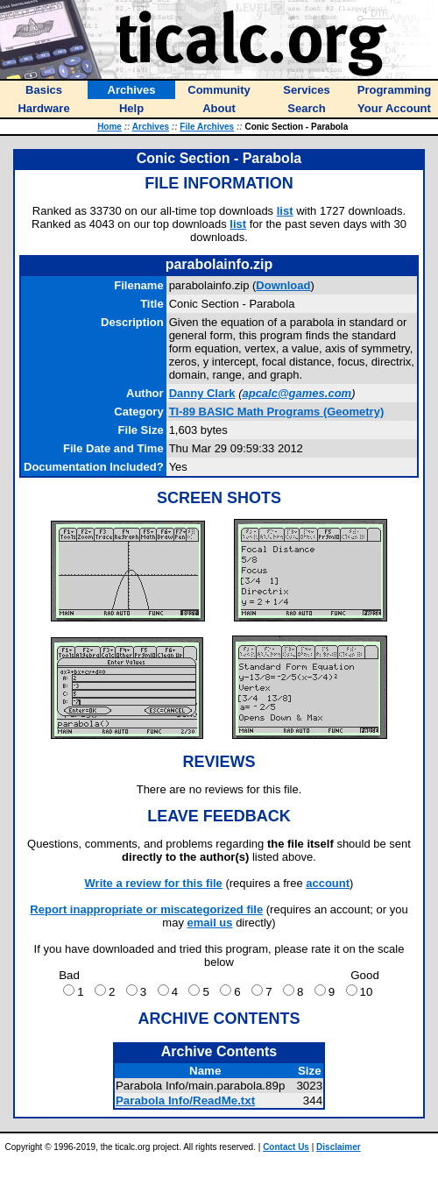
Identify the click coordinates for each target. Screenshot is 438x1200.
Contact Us (286, 1147)
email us (210, 922)
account (328, 883)
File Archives (207, 126)
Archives (150, 126)
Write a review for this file (154, 883)
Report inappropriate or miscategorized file (146, 909)
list (285, 210)
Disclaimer (338, 1147)
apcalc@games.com (296, 393)
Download (283, 285)
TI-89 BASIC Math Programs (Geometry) (277, 411)
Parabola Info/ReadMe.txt (185, 1100)
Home (109, 126)
